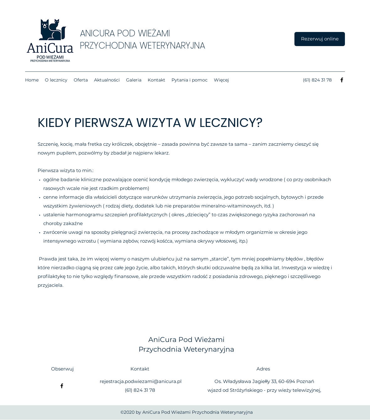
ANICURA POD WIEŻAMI (125, 33)
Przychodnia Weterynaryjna (186, 349)
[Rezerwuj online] (319, 39)
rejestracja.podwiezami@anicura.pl (141, 381)
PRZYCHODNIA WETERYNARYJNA (142, 45)
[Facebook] (342, 80)
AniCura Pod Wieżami (186, 339)
